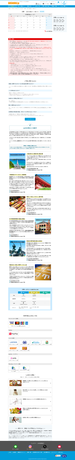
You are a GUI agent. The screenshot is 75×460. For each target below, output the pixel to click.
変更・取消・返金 (46, 6)
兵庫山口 (56, 21)
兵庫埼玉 (56, 19)
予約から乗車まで (21, 6)
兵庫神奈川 (56, 20)
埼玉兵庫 (56, 27)
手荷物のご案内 (54, 6)
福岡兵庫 (61, 29)
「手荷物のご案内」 (25, 43)
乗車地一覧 (29, 6)
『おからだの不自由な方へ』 (42, 107)
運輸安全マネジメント (21, 452)
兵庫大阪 (62, 20)
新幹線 (53, 3)
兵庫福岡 (61, 21)
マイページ (58, 2)
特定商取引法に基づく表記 (37, 452)
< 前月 (10, 14)
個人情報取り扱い (47, 452)
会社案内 (14, 452)
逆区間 (42, 11)
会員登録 (64, 3)
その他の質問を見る (30, 119)
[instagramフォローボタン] (30, 446)
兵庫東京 (61, 19)
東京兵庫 (61, 27)
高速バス (38, 3)
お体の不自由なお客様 (44, 1)
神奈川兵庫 (56, 28)
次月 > (50, 14)
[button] (57, 456)
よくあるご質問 (62, 6)
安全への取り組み (52, 1)
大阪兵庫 (62, 28)
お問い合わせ (60, 452)
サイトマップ (54, 452)
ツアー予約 (46, 3)
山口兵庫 (56, 29)
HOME (12, 6)
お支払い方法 (37, 6)
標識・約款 (29, 452)
